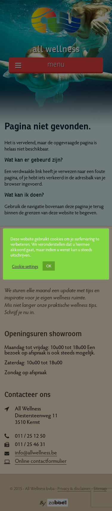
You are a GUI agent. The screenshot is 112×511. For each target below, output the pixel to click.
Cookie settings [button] (25, 266)
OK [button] (48, 266)
